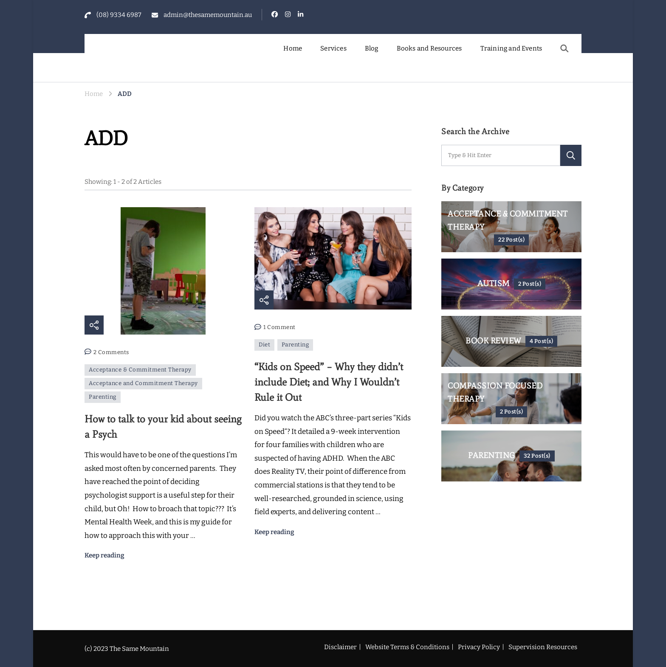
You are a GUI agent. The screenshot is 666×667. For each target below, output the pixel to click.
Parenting (102, 397)
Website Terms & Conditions (407, 647)
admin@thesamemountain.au (208, 15)
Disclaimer (340, 647)
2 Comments (111, 352)
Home (292, 48)
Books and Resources (429, 48)
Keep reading (104, 555)
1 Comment (279, 327)
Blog (371, 48)
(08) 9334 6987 (118, 15)
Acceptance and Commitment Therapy (143, 383)
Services (333, 48)
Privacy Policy (479, 647)
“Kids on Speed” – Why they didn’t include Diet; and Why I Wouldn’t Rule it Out (328, 381)
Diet (264, 344)
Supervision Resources (542, 647)
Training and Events (511, 48)
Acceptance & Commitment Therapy (140, 369)
